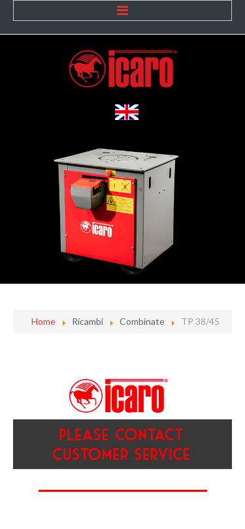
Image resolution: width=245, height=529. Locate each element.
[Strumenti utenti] (228, 359)
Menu (122, 10)
